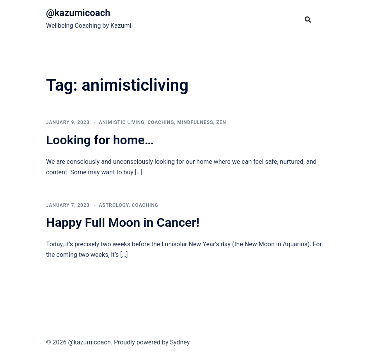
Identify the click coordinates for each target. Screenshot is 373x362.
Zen (221, 122)
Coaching (160, 122)
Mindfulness (195, 122)
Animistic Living (122, 122)
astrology (114, 205)
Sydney (180, 342)
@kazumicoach (78, 12)
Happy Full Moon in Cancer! (122, 222)
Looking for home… (100, 140)
